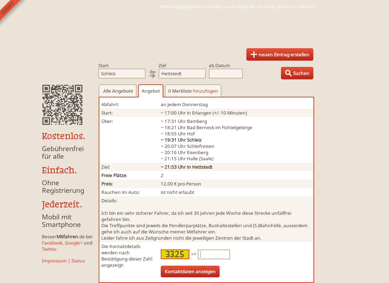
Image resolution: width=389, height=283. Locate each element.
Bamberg (197, 121)
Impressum (54, 261)
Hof (191, 134)
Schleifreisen (200, 146)
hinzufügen (205, 91)
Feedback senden (13, 13)
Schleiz (194, 140)
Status (78, 261)
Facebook (52, 243)
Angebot (151, 91)
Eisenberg (197, 152)
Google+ (74, 243)
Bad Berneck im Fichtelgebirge (219, 127)
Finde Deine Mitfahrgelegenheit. (194, 27)
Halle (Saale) (200, 158)
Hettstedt (202, 167)
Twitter (49, 249)
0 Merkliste (193, 91)
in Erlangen (199, 113)
